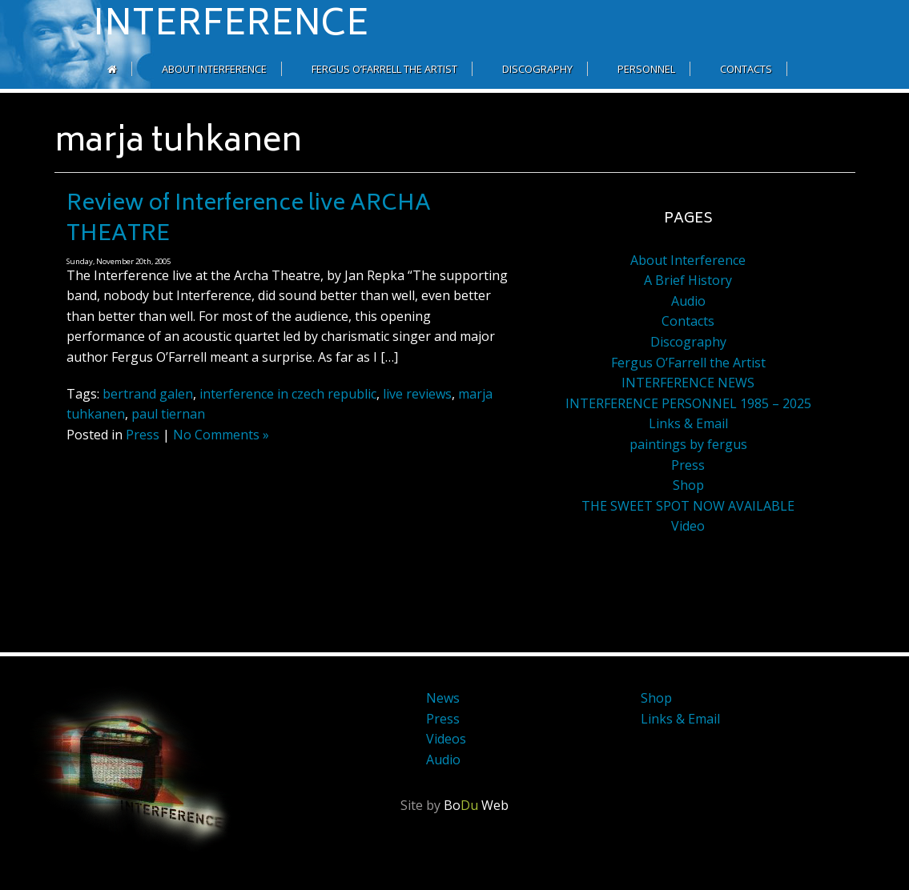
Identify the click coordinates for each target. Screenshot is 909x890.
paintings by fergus (688, 444)
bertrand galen (148, 394)
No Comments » (221, 434)
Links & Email (688, 423)
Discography (537, 69)
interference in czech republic (287, 394)
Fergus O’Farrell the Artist (384, 69)
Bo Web (476, 805)
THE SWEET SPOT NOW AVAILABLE (687, 506)
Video (688, 526)
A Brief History (688, 280)
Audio (688, 301)
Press (142, 434)
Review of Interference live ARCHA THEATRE (248, 220)
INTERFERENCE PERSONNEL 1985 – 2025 (688, 403)
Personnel (646, 69)
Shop (688, 485)
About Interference (214, 69)
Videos (446, 739)
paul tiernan (168, 414)
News (443, 698)
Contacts (746, 69)
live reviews (417, 394)
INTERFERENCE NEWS (687, 382)
